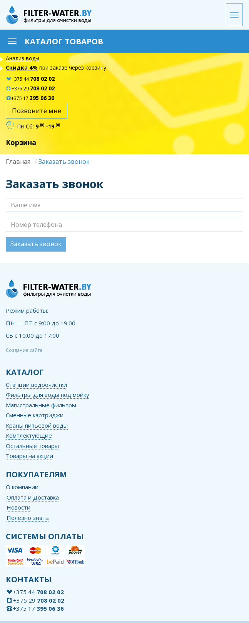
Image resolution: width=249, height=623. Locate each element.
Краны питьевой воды (37, 425)
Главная (18, 161)
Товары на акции (29, 456)
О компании (22, 487)
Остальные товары (32, 446)
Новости (18, 507)
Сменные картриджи (35, 415)
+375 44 (30, 79)
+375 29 (30, 88)
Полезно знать (28, 517)
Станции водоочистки (36, 384)
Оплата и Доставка (33, 497)
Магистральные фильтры (41, 405)
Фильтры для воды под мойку (47, 394)
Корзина (21, 142)
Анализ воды (22, 58)
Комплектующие (29, 435)
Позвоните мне (36, 110)
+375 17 (30, 98)
